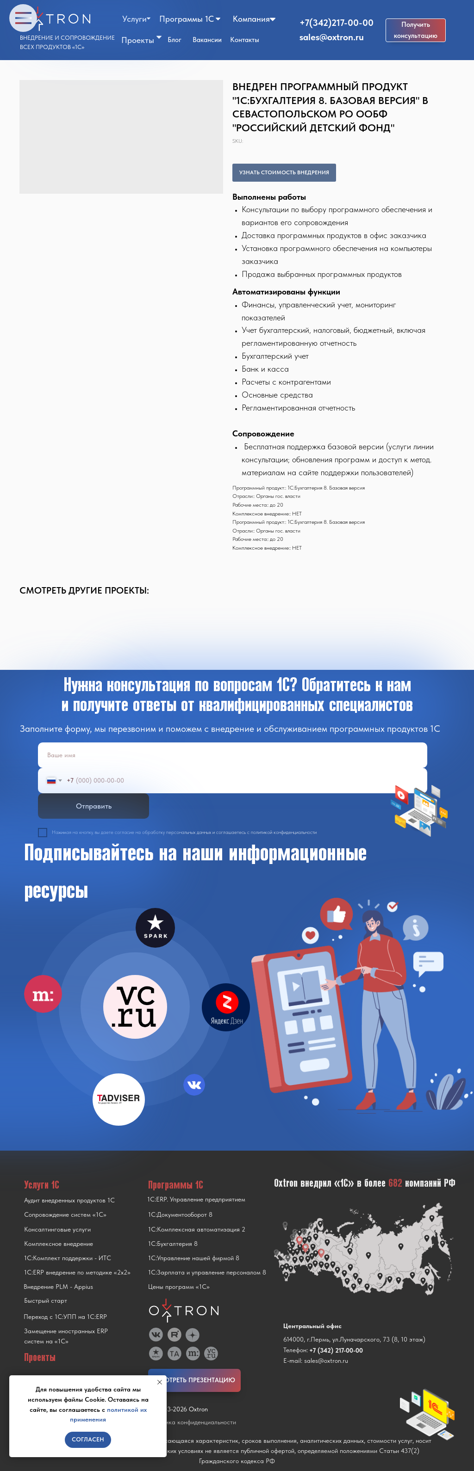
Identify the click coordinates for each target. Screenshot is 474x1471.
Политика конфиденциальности (192, 1422)
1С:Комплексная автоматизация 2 (196, 1229)
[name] (232, 755)
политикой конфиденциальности (284, 832)
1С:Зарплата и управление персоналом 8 (207, 1272)
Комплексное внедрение (58, 1243)
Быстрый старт (45, 1300)
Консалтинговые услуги (57, 1229)
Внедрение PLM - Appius (58, 1286)
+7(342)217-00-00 (336, 22)
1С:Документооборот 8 (180, 1214)
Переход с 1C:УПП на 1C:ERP (65, 1316)
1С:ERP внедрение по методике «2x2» (77, 1272)
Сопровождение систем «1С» (65, 1214)
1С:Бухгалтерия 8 (173, 1243)
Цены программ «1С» (179, 1286)
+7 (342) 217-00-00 (336, 1350)
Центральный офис (312, 1326)
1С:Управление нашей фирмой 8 (193, 1258)
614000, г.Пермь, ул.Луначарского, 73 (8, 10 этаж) (354, 1339)
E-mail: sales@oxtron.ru (315, 1360)
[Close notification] (159, 1382)
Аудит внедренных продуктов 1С (69, 1200)
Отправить (94, 806)
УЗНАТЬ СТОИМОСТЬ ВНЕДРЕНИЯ (284, 172)
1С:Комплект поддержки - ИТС (67, 1258)
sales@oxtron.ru (331, 37)
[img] (135, 1007)
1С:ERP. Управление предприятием (196, 1199)
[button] (416, 30)
